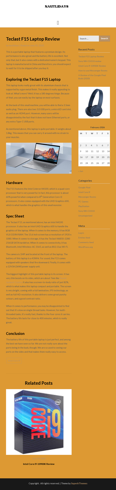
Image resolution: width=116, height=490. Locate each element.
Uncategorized (85, 215)
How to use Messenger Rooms (92, 70)
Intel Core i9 (14, 360)
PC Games (83, 201)
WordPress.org (85, 247)
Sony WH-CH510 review (89, 61)
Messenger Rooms (87, 197)
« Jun (80, 171)
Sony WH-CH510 (86, 211)
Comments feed (86, 242)
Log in (81, 233)
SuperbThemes (79, 483)
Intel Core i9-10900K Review (39, 463)
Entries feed (84, 237)
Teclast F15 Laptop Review (91, 56)
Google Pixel (84, 187)
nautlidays (14, 45)
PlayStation (83, 206)
